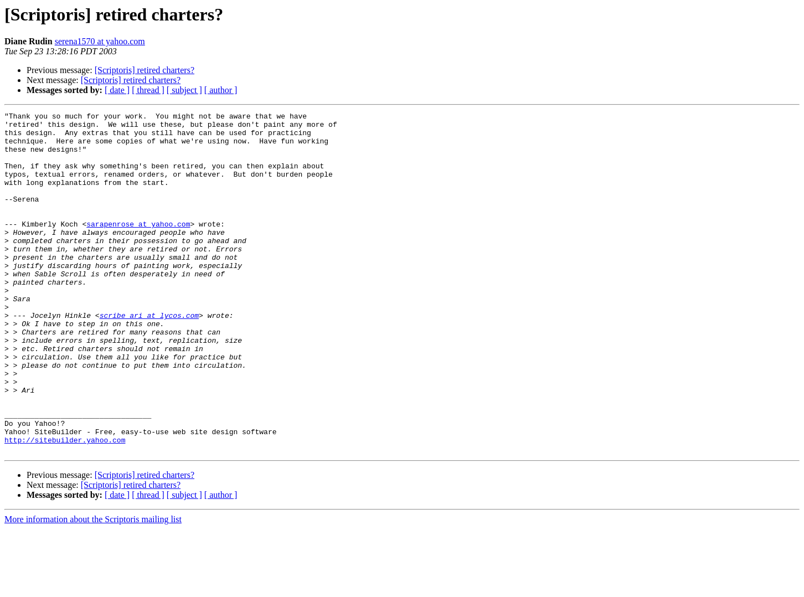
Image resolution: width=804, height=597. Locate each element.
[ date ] (117, 90)
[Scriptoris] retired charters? (144, 70)
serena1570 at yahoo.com (100, 41)
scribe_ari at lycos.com (149, 357)
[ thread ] (148, 90)
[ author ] (221, 90)
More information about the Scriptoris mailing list (93, 587)
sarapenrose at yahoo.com (138, 247)
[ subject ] (184, 90)
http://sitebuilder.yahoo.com (64, 506)
